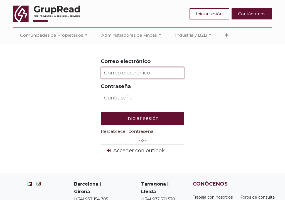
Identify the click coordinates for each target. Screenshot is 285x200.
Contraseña (116, 86)
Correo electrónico (126, 61)
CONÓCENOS (210, 184)
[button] (226, 35)
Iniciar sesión (209, 13)
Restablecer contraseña (127, 131)
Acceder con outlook (135, 151)
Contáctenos (251, 13)
